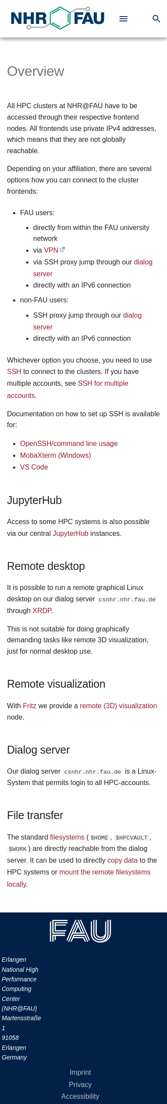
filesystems (67, 837)
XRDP (42, 610)
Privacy (80, 1084)
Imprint (80, 1072)
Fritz (29, 706)
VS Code (34, 467)
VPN (51, 250)
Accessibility (80, 1096)
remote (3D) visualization (118, 706)
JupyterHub (71, 533)
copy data (122, 860)
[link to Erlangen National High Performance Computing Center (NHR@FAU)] (57, 19)
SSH (14, 371)
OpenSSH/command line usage (69, 443)
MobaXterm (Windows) (55, 455)
